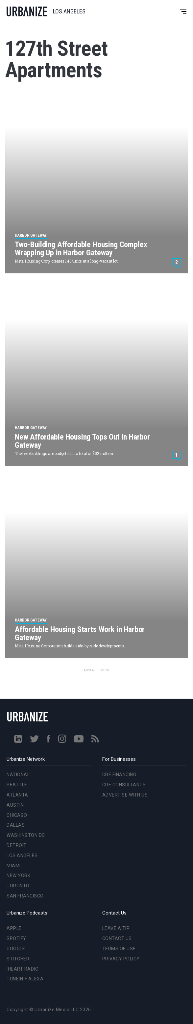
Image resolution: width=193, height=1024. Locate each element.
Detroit (17, 845)
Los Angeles (22, 855)
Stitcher (18, 958)
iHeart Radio (22, 969)
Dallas (16, 825)
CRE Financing (119, 774)
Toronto (18, 885)
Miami (14, 865)
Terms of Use (119, 948)
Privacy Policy (121, 958)
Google (16, 948)
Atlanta (17, 795)
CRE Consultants (124, 784)
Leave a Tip (116, 928)
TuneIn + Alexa (25, 978)
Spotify (16, 938)
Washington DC (26, 835)
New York (18, 875)
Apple (14, 928)
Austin (15, 805)
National (18, 774)
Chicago (17, 815)
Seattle (17, 784)
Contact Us (117, 938)
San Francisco (25, 895)
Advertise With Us (125, 795)
